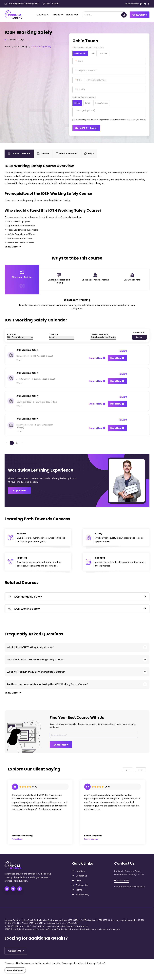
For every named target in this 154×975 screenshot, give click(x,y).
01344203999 (51, 3)
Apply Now (19, 490)
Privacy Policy (82, 894)
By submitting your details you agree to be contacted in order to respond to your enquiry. (111, 120)
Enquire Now (96, 358)
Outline (43, 153)
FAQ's (89, 153)
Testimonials (82, 885)
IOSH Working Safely (41, 46)
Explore (139, 337)
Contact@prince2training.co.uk (22, 3)
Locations (80, 871)
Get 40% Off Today (86, 128)
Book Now (117, 358)
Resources (72, 14)
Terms (79, 889)
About (58, 14)
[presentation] (127, 769)
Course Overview (19, 153)
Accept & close (15, 970)
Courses (43, 14)
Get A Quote (139, 14)
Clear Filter (139, 332)
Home (7, 46)
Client (79, 880)
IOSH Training (21, 46)
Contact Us (81, 875)
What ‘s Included (66, 153)
